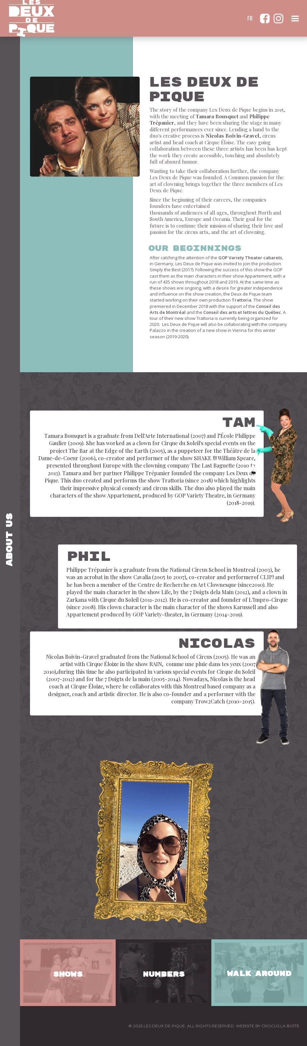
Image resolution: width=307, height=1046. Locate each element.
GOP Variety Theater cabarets (250, 258)
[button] (295, 18)
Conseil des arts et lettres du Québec (242, 312)
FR (250, 18)
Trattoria (241, 300)
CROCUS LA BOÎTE (280, 1025)
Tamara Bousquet (217, 116)
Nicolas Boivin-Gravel (232, 135)
